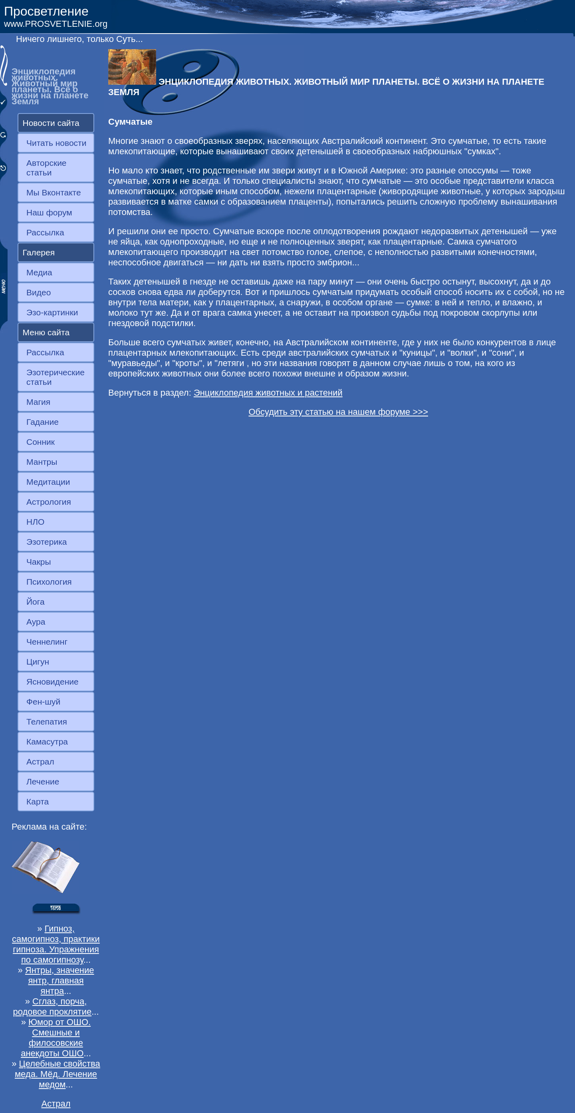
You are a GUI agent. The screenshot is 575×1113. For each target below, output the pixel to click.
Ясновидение (52, 681)
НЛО (35, 521)
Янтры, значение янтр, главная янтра (59, 980)
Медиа (39, 272)
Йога (35, 601)
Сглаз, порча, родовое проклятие (52, 1006)
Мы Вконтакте (53, 192)
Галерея (39, 252)
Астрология (48, 501)
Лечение (42, 781)
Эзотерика (46, 541)
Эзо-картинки (52, 312)
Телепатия (46, 721)
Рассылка (45, 232)
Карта (37, 801)
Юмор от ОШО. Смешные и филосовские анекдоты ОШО (56, 1037)
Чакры (38, 561)
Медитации (48, 481)
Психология (49, 581)
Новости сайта (51, 122)
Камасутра (47, 741)
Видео (38, 292)
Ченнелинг (46, 641)
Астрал (40, 761)
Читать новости (56, 142)
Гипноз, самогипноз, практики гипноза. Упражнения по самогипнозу (56, 944)
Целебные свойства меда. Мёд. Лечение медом (57, 1074)
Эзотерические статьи (55, 377)
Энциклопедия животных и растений (268, 393)
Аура (35, 621)
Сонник (40, 441)
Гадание (42, 421)
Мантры (41, 461)
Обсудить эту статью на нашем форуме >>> (338, 412)
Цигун (37, 661)
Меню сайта (46, 332)
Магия (38, 401)
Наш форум (49, 212)
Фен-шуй (43, 701)
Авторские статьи (46, 167)
